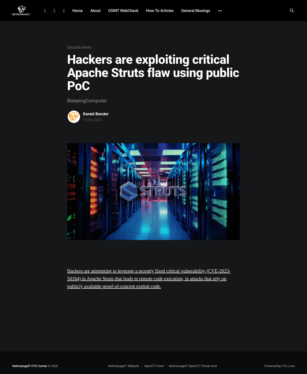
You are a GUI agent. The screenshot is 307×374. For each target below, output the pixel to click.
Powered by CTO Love (280, 366)
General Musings (195, 10)
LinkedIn (45, 11)
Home (77, 10)
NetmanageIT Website (123, 366)
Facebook (54, 11)
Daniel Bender (96, 113)
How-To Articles (160, 10)
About (95, 10)
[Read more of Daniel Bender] (74, 116)
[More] (220, 10)
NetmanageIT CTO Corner (29, 366)
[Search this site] (292, 10)
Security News (79, 47)
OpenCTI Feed (154, 366)
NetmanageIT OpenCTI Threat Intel (193, 366)
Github (64, 11)
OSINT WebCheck (123, 10)
